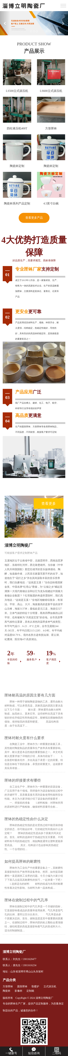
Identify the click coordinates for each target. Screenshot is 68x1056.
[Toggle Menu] (63, 5)
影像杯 (18, 990)
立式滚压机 (50, 986)
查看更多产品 (34, 217)
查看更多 (48, 503)
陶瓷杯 (6, 990)
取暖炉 (35, 986)
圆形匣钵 (26, 426)
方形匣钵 (8, 986)
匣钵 (28, 269)
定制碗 (30, 990)
